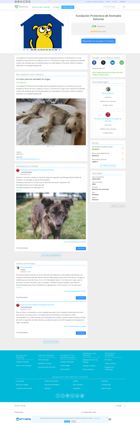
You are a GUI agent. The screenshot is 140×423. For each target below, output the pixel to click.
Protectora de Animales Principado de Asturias (37, 170)
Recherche (104, 376)
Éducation (48, 384)
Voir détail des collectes (108, 166)
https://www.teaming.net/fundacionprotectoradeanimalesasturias (107, 73)
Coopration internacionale (24, 384)
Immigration (77, 384)
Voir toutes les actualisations (51, 253)
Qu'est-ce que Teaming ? (41, 7)
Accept (67, 421)
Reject (73, 421)
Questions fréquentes (67, 357)
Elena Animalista (26, 265)
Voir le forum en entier (51, 337)
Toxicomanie (20, 376)
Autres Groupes (106, 384)
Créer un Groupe (68, 7)
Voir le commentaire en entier (75, 240)
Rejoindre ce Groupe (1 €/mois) (98, 40)
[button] (49, 146)
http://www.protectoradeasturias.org (27, 159)
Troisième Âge (106, 380)
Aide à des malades (22, 380)
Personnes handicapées (52, 380)
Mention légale (65, 361)
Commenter (81, 246)
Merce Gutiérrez (108, 93)
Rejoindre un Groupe (44, 359)
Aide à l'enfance (78, 380)
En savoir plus (96, 418)
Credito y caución (110, 359)
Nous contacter (65, 365)
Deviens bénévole (88, 365)
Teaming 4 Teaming (89, 361)
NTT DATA (108, 355)
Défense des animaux (51, 376)
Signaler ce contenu (118, 206)
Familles (75, 376)
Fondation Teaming (22, 357)
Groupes (56, 7)
